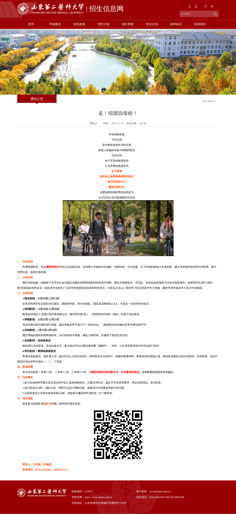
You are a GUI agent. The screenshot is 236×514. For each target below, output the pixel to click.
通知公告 (212, 101)
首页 (204, 101)
